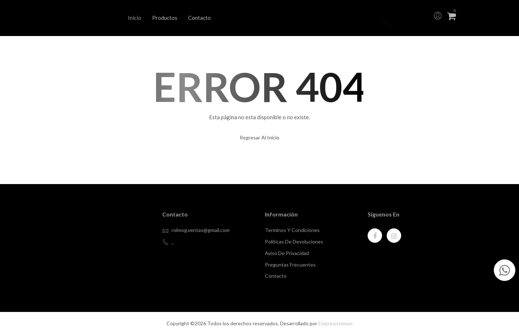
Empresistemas (335, 323)
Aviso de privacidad (287, 253)
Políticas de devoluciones (294, 241)
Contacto (199, 17)
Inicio (134, 17)
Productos (164, 17)
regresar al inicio (259, 137)
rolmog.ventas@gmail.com (201, 230)
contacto (276, 276)
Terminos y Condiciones (292, 230)
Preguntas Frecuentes (290, 265)
